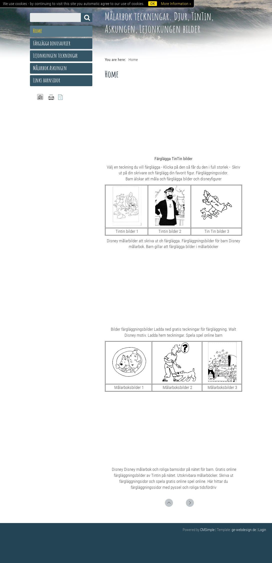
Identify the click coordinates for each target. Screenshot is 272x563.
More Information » (176, 3)
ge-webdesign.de (244, 530)
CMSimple (207, 530)
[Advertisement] (173, 118)
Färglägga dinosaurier (51, 43)
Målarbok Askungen (50, 68)
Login (262, 530)
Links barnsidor (46, 80)
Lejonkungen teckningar (55, 55)
